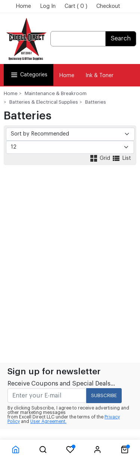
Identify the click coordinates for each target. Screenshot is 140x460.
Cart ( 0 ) (76, 6)
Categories (28, 74)
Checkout (108, 6)
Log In (48, 6)
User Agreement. (48, 421)
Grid (100, 158)
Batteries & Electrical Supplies (43, 102)
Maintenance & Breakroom (56, 93)
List (121, 158)
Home (23, 6)
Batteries (95, 102)
